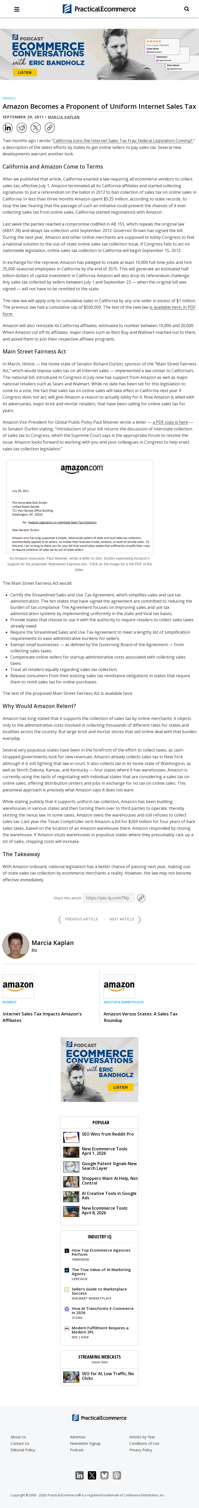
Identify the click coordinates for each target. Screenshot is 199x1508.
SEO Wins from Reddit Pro (98, 1137)
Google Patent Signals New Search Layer (100, 1166)
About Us (18, 1436)
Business (10, 1002)
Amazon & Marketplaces (124, 1002)
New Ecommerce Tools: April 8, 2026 (95, 1211)
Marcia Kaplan (64, 116)
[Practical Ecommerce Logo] (99, 8)
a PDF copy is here (170, 422)
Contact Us (20, 1443)
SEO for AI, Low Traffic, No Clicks (98, 1376)
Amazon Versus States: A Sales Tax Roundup (140, 1017)
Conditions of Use (144, 1443)
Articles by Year (142, 1436)
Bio (34, 949)
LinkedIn (82, 1475)
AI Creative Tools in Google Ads (100, 1196)
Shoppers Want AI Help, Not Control (100, 1181)
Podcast (77, 1449)
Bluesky (107, 1475)
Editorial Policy (23, 1449)
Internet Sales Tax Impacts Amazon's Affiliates (42, 1017)
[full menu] (16, 10)
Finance (9, 98)
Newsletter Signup (85, 1443)
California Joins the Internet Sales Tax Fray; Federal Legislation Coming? (123, 140)
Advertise (78, 1436)
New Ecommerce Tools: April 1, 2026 (95, 1152)
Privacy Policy (140, 1449)
